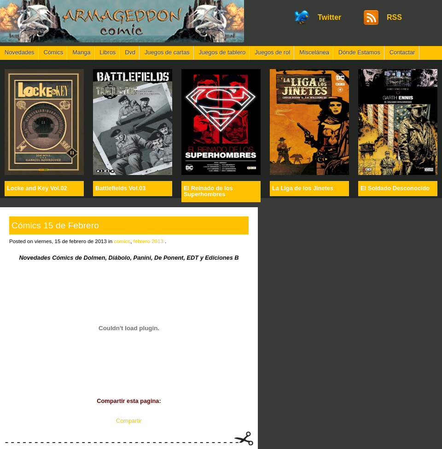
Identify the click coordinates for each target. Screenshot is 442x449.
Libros (108, 52)
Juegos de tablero (222, 52)
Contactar (402, 52)
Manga (81, 52)
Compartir (129, 420)
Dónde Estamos (359, 52)
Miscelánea (314, 52)
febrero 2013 (148, 241)
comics (122, 241)
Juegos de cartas (167, 52)
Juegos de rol (272, 52)
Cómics (54, 52)
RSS (394, 17)
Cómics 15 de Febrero (55, 225)
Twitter (329, 17)
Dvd (130, 52)
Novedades (20, 52)
